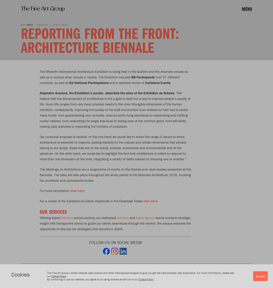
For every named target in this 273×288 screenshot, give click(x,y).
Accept (260, 276)
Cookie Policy (58, 276)
